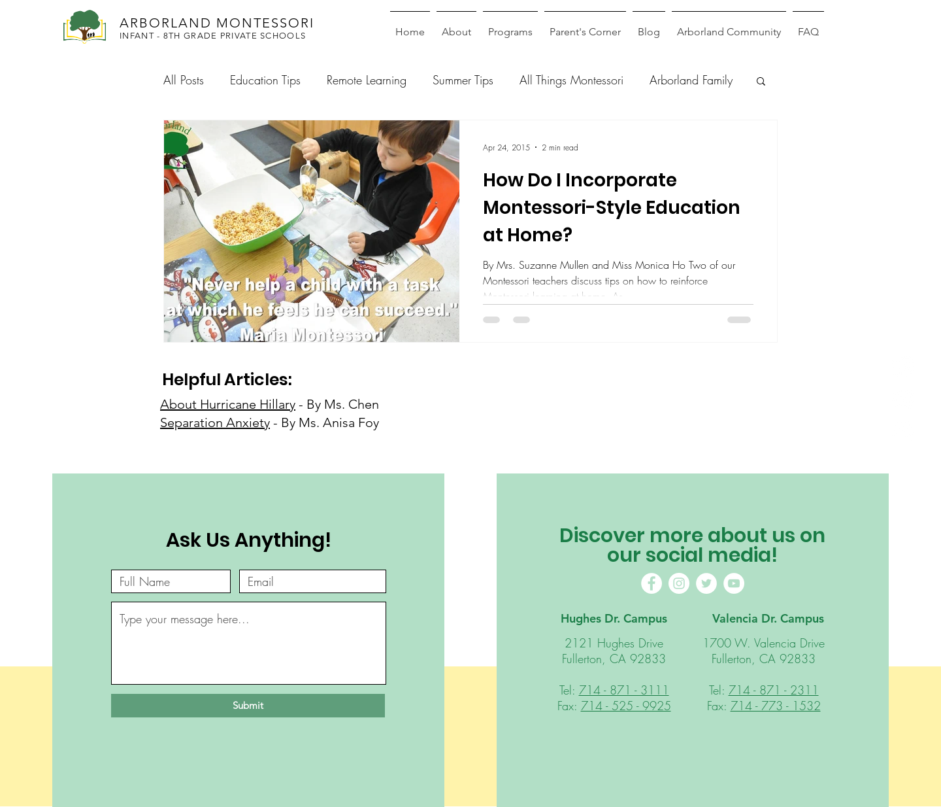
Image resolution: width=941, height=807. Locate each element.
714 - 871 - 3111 (624, 690)
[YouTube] (733, 583)
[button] (761, 82)
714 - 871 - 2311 (774, 690)
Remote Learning (366, 80)
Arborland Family (691, 80)
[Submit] (248, 705)
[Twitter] (706, 583)
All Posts (183, 80)
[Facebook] (903, 366)
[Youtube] (903, 432)
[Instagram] (903, 399)
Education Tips (265, 80)
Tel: (569, 690)
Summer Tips (463, 80)
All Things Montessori (571, 80)
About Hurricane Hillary (227, 404)
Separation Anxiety (215, 422)
